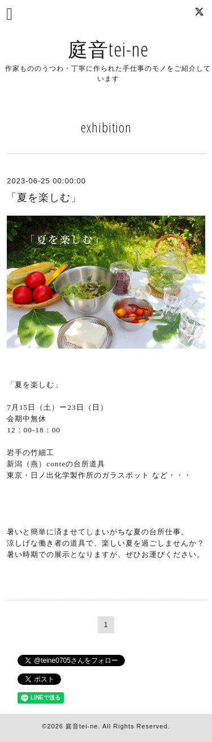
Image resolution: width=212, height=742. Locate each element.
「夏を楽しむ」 (43, 197)
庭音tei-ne (108, 49)
